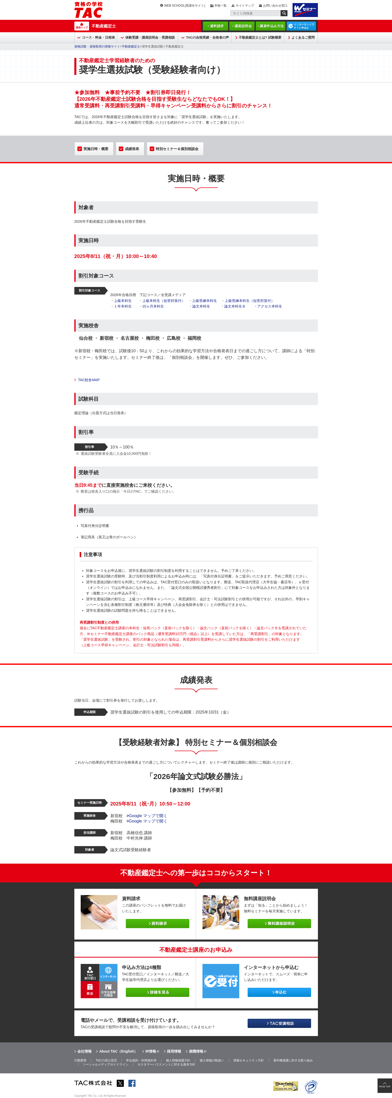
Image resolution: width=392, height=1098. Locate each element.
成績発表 (132, 149)
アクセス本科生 (269, 306)
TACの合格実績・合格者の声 (207, 37)
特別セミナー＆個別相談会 (177, 149)
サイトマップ (245, 5)
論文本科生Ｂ (235, 306)
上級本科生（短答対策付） (163, 301)
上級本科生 (123, 301)
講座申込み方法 (272, 26)
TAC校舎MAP (89, 380)
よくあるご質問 (303, 37)
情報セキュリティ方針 (248, 1060)
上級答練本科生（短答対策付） (250, 301)
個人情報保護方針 (178, 1060)
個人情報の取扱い (212, 1060)
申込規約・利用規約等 (141, 1060)
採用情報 (174, 1051)
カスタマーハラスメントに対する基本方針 (166, 1064)
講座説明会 (243, 26)
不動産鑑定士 (104, 26)
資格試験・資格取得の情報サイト (97, 46)
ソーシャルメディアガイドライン (105, 1064)
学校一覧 (220, 5)
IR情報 (150, 1051)
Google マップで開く (147, 816)
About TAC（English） (118, 1051)
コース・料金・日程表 (98, 37)
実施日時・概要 (95, 149)
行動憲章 (80, 1060)
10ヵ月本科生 (153, 306)
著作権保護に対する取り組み (293, 1060)
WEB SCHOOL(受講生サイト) (184, 5)
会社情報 (84, 1051)
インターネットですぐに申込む (304, 26)
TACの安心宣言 (106, 1060)
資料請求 (217, 26)
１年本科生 (123, 306)
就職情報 (196, 1051)
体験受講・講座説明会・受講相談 (150, 37)
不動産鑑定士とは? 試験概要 (260, 37)
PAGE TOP (384, 1086)
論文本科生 (201, 306)
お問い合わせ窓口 (275, 5)
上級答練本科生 (204, 301)
